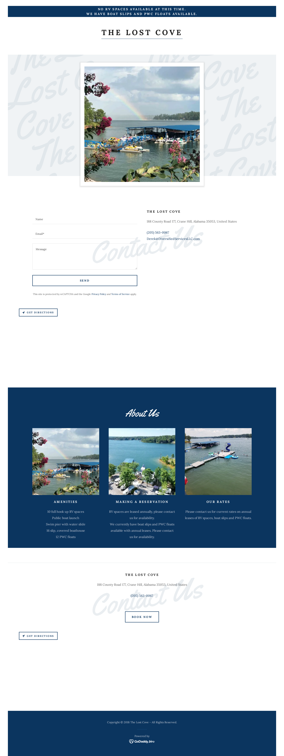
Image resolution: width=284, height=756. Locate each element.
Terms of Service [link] (120, 294)
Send (85, 280)
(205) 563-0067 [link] (158, 232)
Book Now (142, 617)
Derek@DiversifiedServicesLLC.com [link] (173, 239)
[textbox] (84, 219)
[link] (142, 34)
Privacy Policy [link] (99, 294)
